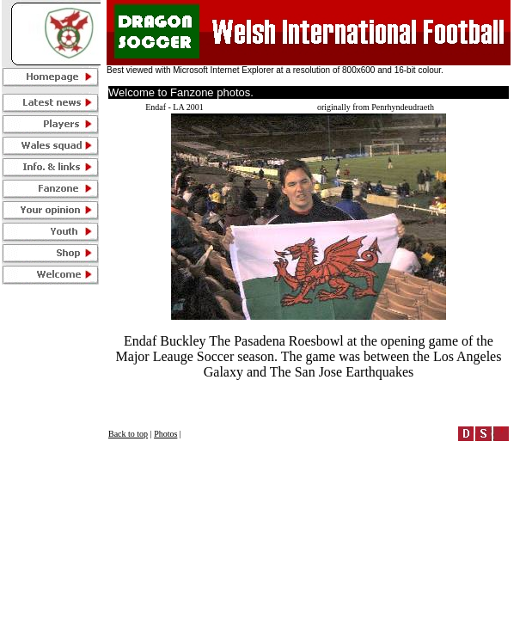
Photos (165, 433)
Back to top (128, 433)
